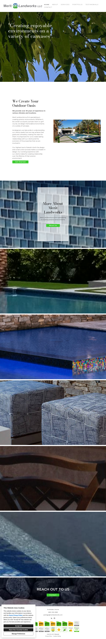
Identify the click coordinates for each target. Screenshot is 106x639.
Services (65, 4)
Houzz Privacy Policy (15, 615)
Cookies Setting (57, 636)
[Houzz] (51, 618)
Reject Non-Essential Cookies (18, 630)
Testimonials (91, 4)
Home (46, 4)
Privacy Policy (48, 636)
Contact (48, 7)
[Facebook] (54, 618)
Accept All (18, 626)
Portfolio (77, 4)
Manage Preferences (18, 634)
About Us (53, 225)
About (55, 4)
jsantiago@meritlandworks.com (53, 615)
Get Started (20, 162)
